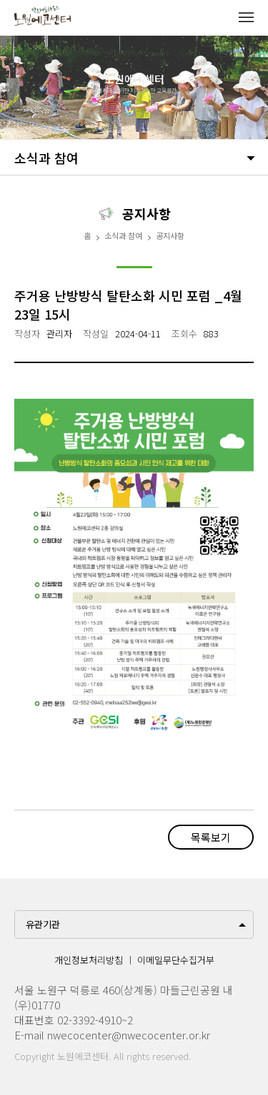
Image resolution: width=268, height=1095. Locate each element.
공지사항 (170, 235)
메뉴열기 (246, 17)
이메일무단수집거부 (175, 960)
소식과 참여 (46, 157)
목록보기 (211, 837)
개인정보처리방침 (88, 960)
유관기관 (43, 924)
